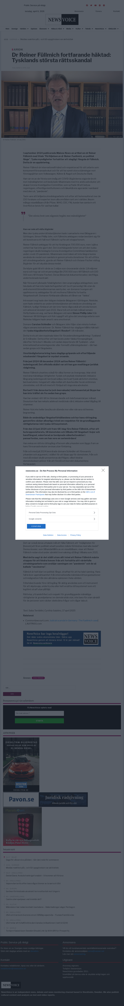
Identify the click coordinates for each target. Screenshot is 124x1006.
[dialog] (62, 503)
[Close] (104, 471)
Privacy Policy (75, 535)
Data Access (62, 535)
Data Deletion (48, 535)
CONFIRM (38, 526)
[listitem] (62, 512)
